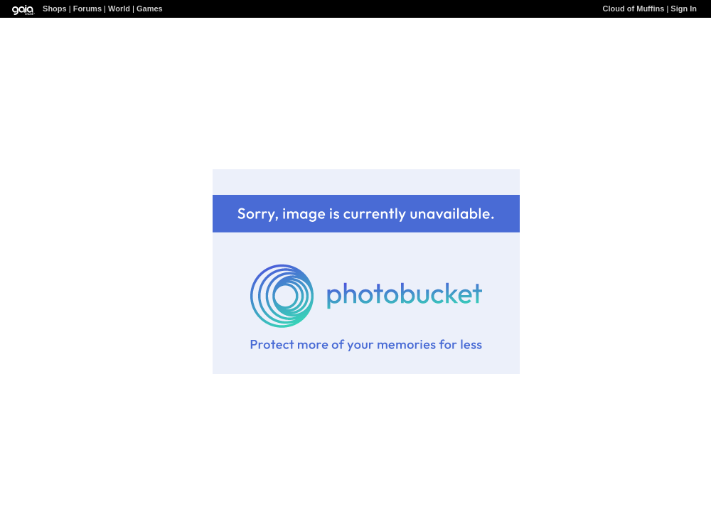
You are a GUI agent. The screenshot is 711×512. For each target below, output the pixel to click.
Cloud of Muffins (634, 8)
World (119, 8)
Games (150, 8)
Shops (55, 8)
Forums (87, 8)
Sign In (683, 8)
